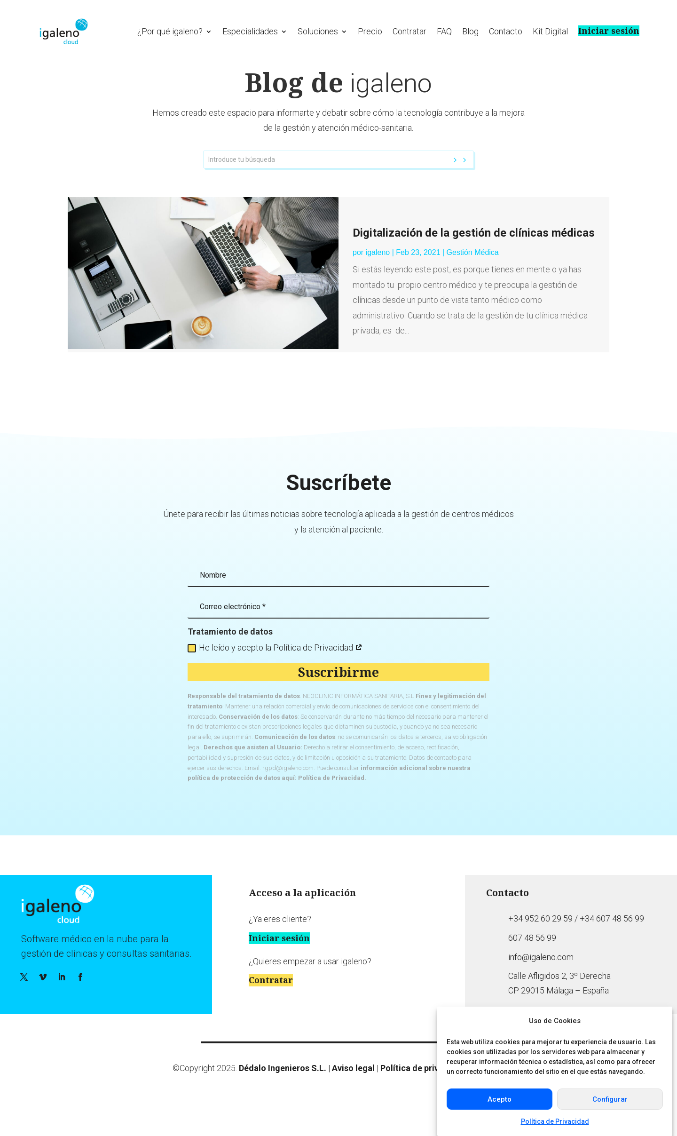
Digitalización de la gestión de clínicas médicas (474, 252)
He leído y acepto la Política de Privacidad (275, 667)
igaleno (378, 272)
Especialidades (250, 31)
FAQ (444, 31)
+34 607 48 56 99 (612, 938)
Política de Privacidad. (332, 797)
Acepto (500, 1099)
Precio (370, 31)
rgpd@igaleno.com (288, 787)
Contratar (409, 31)
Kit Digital (550, 31)
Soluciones (318, 31)
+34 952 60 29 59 (540, 938)
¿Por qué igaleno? (170, 31)
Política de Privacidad (555, 1121)
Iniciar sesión (608, 30)
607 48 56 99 (532, 957)
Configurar (610, 1099)
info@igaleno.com (541, 976)
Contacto (505, 31)
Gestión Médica (473, 272)
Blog (470, 31)
